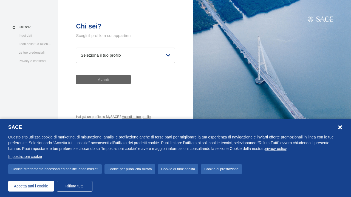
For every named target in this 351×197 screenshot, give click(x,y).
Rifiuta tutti (74, 186)
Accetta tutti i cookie (31, 186)
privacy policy (275, 148)
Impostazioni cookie (25, 156)
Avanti (103, 79)
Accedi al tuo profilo (136, 117)
